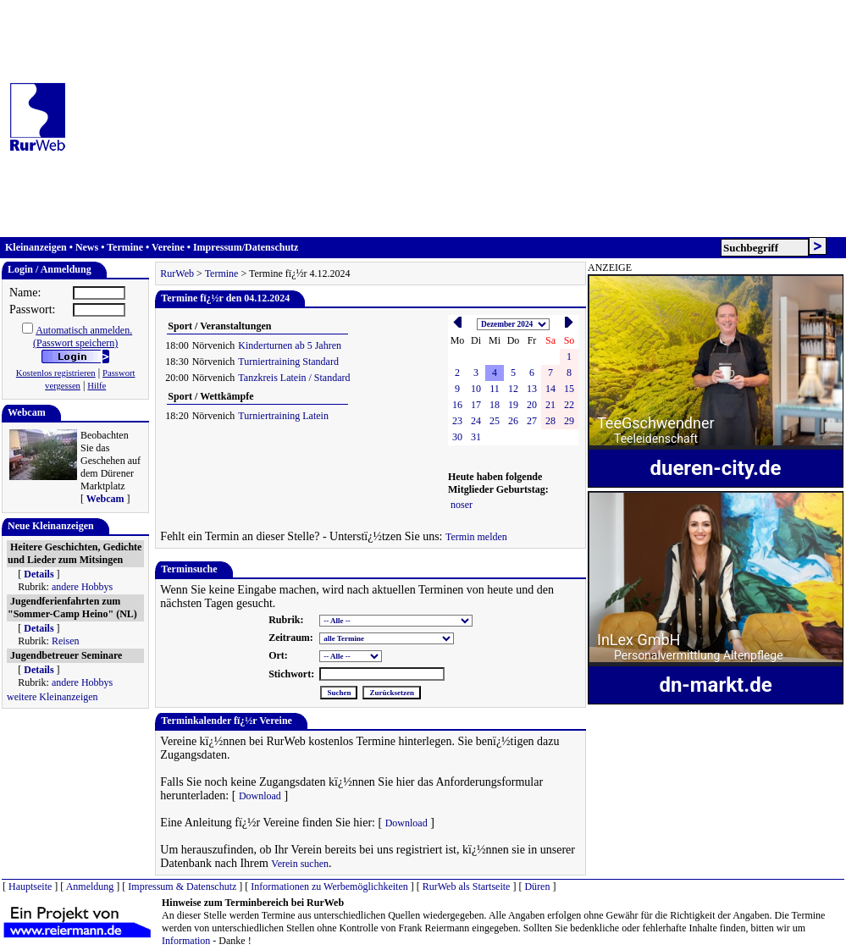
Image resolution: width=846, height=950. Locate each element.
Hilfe (96, 385)
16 (457, 405)
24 (476, 421)
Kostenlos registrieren (56, 373)
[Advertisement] (459, 118)
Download (260, 796)
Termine (125, 247)
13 (531, 389)
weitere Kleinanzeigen (52, 697)
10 (476, 389)
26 (513, 421)
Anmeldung (90, 886)
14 (550, 389)
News (86, 247)
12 (513, 389)
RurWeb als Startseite (467, 886)
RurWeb (177, 273)
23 (457, 421)
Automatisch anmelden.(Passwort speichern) (82, 336)
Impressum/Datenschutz (245, 247)
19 (513, 405)
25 (494, 421)
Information (186, 941)
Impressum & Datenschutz (182, 886)
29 (569, 421)
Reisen (66, 641)
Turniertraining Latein (283, 416)
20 (531, 405)
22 (569, 405)
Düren (537, 886)
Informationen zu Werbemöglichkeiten (329, 886)
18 (494, 405)
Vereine (168, 247)
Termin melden (476, 537)
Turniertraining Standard (288, 361)
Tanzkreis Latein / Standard (294, 378)
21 (550, 405)
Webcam (105, 499)
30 (457, 437)
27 (531, 421)
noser (462, 505)
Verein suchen (300, 864)
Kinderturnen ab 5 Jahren (289, 345)
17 (476, 405)
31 (476, 437)
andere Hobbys (82, 587)
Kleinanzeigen (36, 247)
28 (550, 421)
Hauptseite (30, 886)
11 (494, 389)
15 (569, 389)
